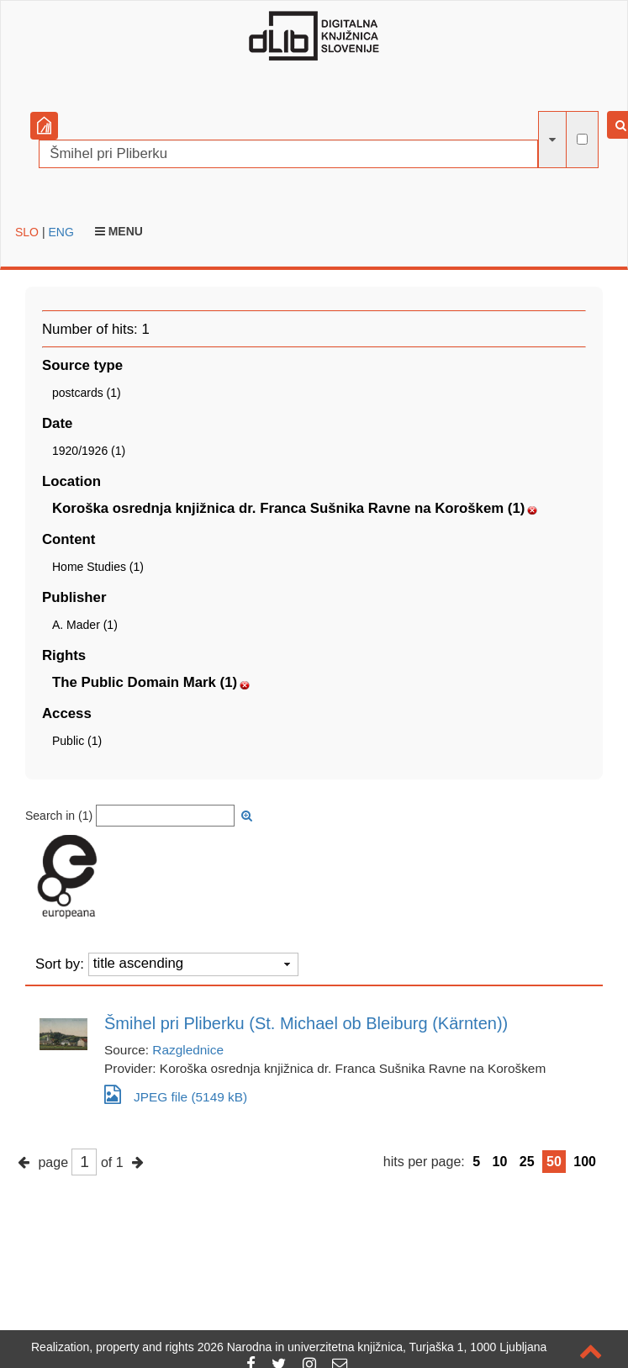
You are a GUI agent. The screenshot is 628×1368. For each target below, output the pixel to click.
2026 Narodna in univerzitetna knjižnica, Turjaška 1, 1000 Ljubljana (372, 1347)
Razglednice (188, 1050)
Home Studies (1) (98, 566)
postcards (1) (86, 392)
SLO (27, 232)
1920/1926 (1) (88, 450)
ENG (60, 232)
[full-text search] (582, 139)
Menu (119, 231)
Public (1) (77, 740)
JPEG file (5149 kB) (175, 1094)
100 (584, 1161)
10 (500, 1161)
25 (527, 1161)
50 (554, 1161)
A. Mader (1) (85, 624)
